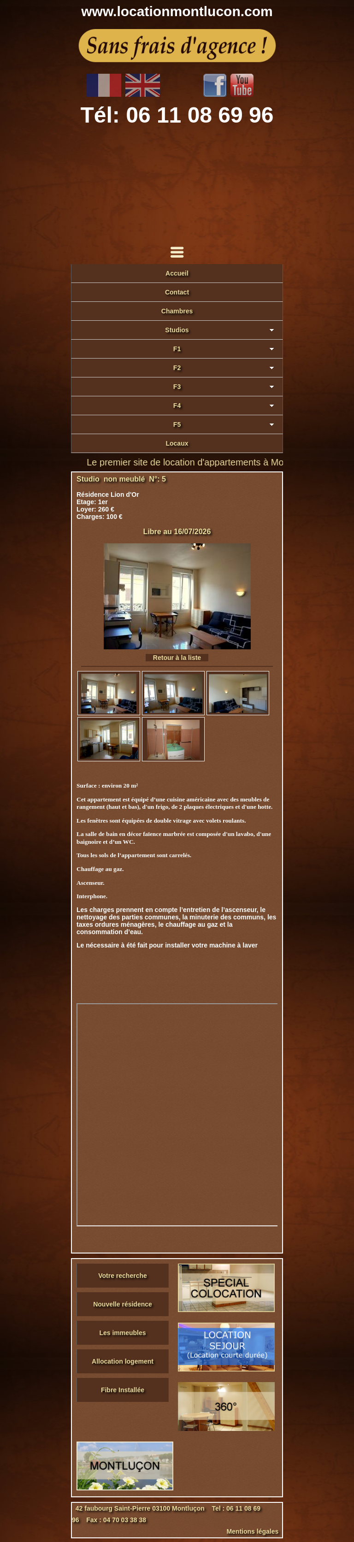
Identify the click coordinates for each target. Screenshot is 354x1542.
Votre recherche (122, 1275)
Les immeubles (122, 1332)
